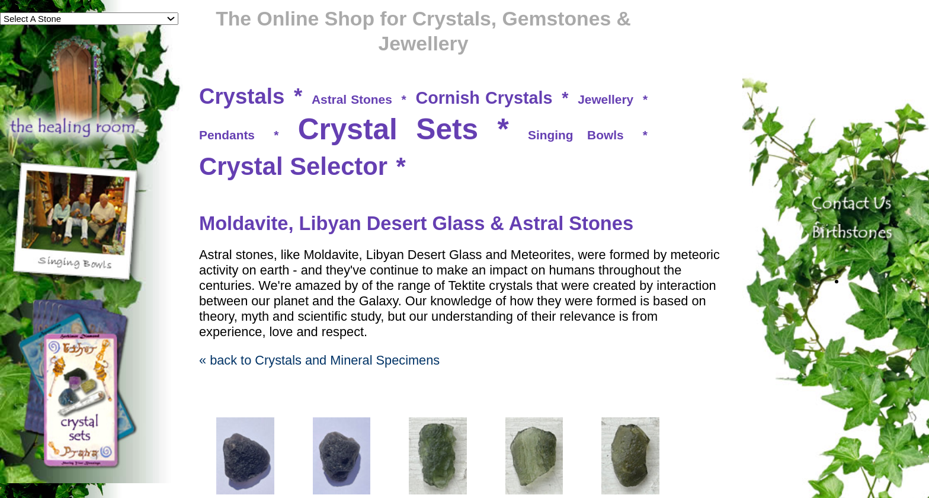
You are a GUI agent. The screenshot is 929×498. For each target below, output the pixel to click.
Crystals (241, 96)
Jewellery (605, 99)
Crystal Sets (388, 129)
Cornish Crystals (483, 97)
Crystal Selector (293, 166)
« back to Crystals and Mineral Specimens (319, 360)
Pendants (227, 135)
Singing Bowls (576, 135)
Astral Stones (352, 99)
